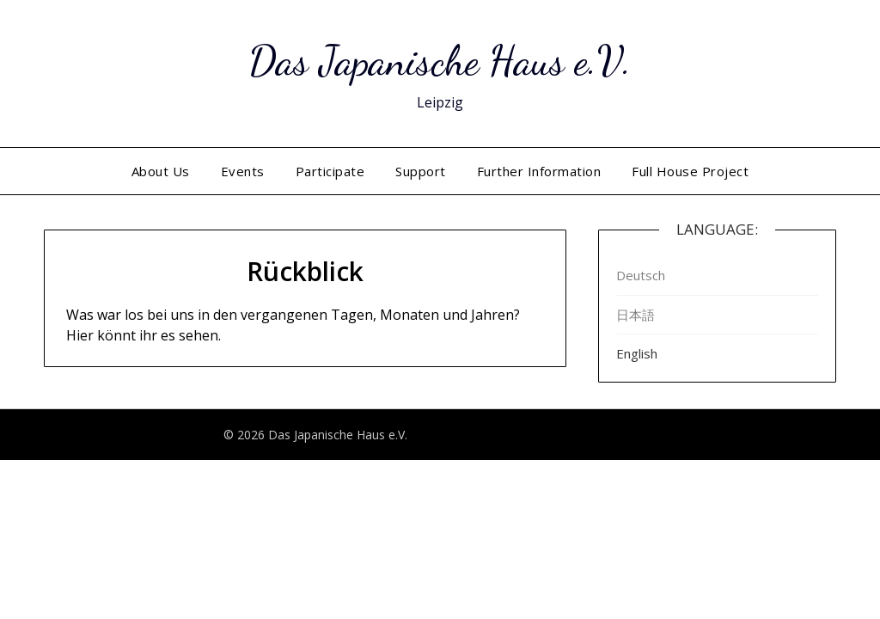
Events (243, 171)
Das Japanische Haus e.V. (440, 60)
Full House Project (690, 171)
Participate (330, 171)
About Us (160, 171)
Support (420, 171)
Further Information (539, 171)
